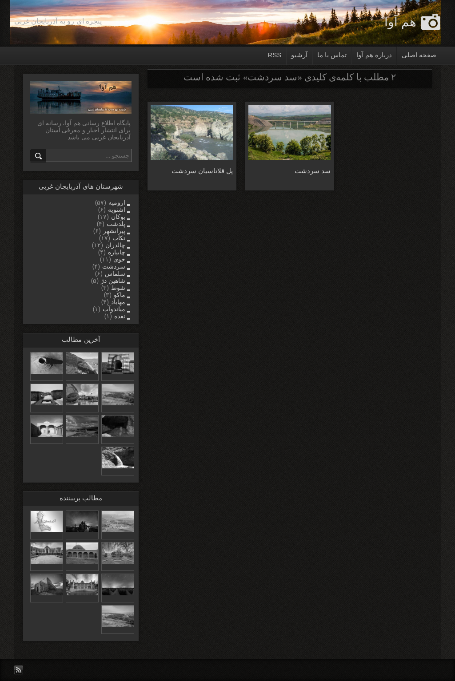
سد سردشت (313, 170)
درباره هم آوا (373, 55)
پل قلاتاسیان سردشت (202, 170)
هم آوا (400, 22)
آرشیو (299, 55)
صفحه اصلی (419, 55)
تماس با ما (332, 55)
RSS (274, 55)
